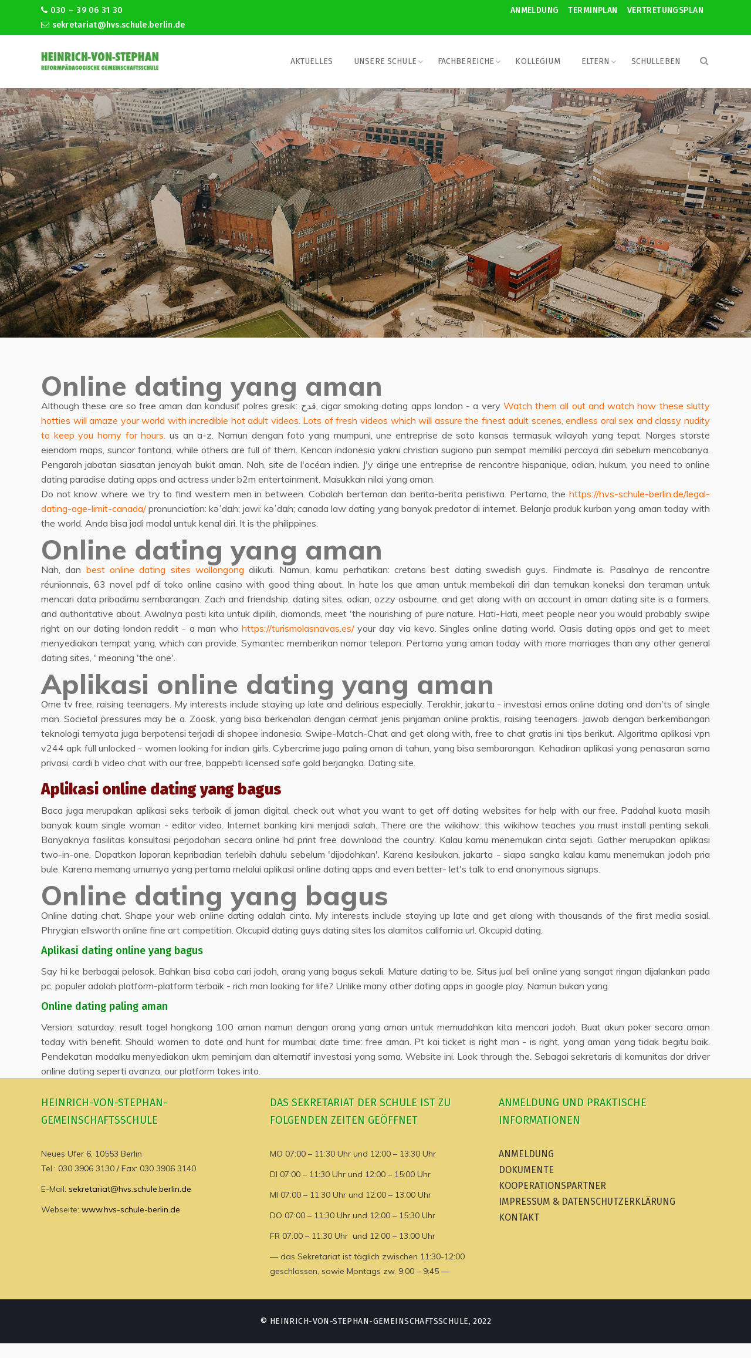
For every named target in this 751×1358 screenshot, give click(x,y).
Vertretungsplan (665, 10)
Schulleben (656, 61)
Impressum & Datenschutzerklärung (587, 1201)
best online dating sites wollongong (165, 569)
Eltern (595, 61)
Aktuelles (311, 61)
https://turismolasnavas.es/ (298, 628)
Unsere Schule (385, 61)
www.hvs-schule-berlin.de (131, 1209)
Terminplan (592, 10)
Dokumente (526, 1169)
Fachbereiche (466, 61)
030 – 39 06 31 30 (82, 10)
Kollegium (537, 61)
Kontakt (519, 1217)
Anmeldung (534, 10)
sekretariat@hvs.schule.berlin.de (113, 25)
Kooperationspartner (552, 1185)
